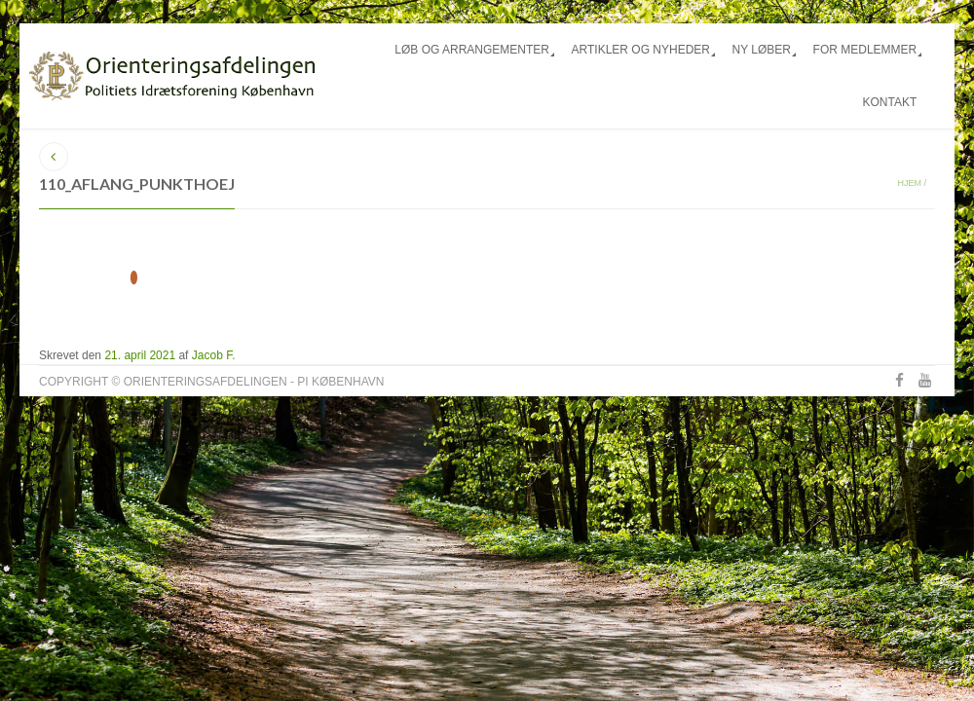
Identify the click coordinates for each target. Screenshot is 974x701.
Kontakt (889, 102)
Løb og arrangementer (471, 49)
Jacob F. (214, 355)
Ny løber (761, 49)
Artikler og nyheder (641, 49)
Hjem (909, 183)
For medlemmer (865, 49)
